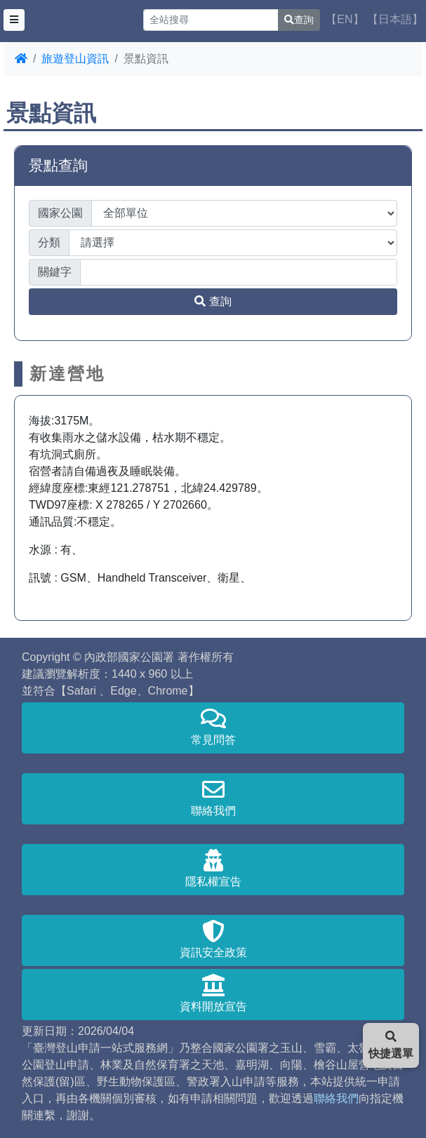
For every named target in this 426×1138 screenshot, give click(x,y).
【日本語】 (395, 19)
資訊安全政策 (213, 939)
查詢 (299, 19)
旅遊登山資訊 (75, 59)
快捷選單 (390, 1045)
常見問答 (213, 726)
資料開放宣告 (213, 993)
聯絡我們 (213, 797)
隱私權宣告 (213, 868)
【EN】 (345, 19)
